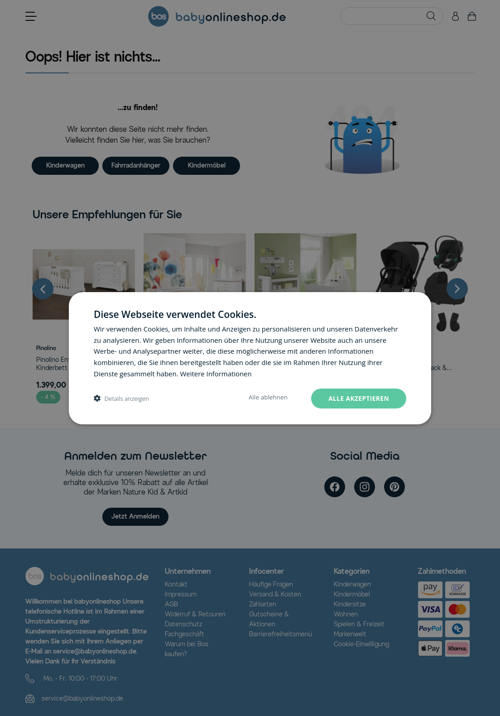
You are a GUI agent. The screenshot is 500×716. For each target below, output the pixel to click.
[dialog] (250, 358)
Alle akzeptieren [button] (358, 398)
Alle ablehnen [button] (267, 397)
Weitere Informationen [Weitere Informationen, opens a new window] (216, 373)
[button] (121, 398)
